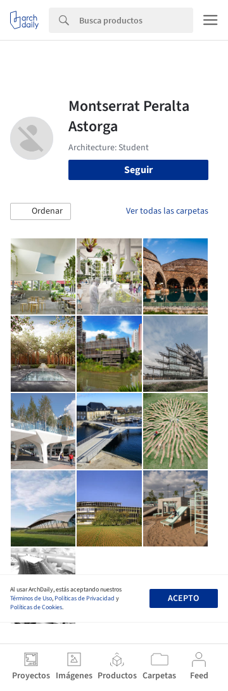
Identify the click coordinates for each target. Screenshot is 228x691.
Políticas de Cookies (36, 607)
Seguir (138, 170)
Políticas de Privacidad (84, 598)
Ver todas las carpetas (167, 211)
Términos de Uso (31, 598)
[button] (40, 212)
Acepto (183, 598)
